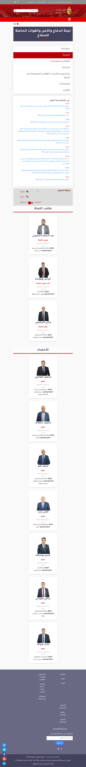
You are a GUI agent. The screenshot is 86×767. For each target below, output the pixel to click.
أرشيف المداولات (41, 2)
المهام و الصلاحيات (60, 61)
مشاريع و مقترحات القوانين (42, 677)
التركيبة (66, 55)
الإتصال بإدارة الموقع (41, 764)
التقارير (66, 90)
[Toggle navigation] (69, 19)
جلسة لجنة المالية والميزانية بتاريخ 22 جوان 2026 (53, 115)
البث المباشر (31, 2)
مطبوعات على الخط (42, 698)
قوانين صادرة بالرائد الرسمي (42, 688)
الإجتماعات (64, 84)
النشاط (66, 67)
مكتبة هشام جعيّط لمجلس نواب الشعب (60, 2)
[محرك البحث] (25, 10)
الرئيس (62, 674)
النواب (62, 679)
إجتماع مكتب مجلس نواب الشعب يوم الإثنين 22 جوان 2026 (49, 122)
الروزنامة (65, 49)
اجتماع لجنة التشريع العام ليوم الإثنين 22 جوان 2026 (52, 179)
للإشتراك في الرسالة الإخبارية (62, 734)
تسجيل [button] (60, 743)
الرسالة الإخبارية (60, 729)
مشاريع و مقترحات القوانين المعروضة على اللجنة (48, 76)
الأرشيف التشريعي (62, 707)
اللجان (62, 683)
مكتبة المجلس (62, 714)
